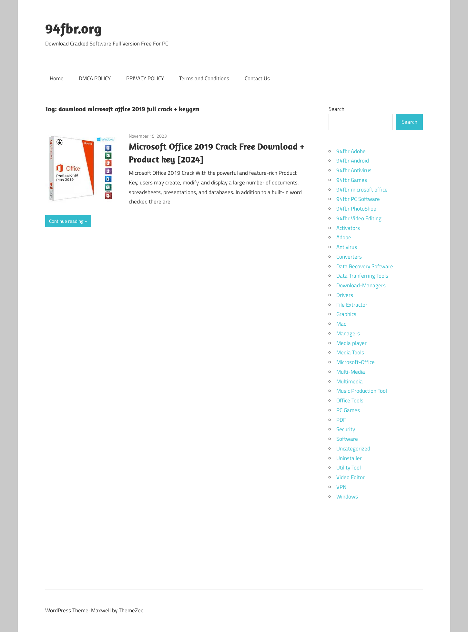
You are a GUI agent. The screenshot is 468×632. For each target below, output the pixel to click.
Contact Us (257, 78)
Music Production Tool (361, 391)
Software (347, 439)
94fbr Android (352, 160)
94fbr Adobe (351, 151)
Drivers (344, 295)
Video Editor (350, 477)
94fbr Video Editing (359, 218)
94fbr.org (73, 28)
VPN (341, 487)
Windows (347, 496)
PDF (341, 420)
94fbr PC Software (358, 199)
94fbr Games (351, 180)
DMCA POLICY (95, 78)
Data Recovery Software (364, 266)
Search (336, 109)
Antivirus (346, 247)
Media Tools (350, 352)
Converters (349, 256)
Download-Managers (361, 285)
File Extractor (351, 305)
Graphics (346, 314)
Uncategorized (353, 448)
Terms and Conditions (204, 78)
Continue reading (66, 221)
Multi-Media (350, 372)
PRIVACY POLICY (145, 78)
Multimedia (349, 381)
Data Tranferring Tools (362, 276)
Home (57, 78)
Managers (348, 333)
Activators (348, 228)
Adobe (343, 237)
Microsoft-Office (355, 362)
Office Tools (349, 400)
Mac (341, 324)
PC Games (348, 410)
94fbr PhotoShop (356, 208)
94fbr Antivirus (353, 170)
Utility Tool (348, 467)
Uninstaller (349, 458)
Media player (351, 343)
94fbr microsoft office (362, 189)
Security (345, 429)
